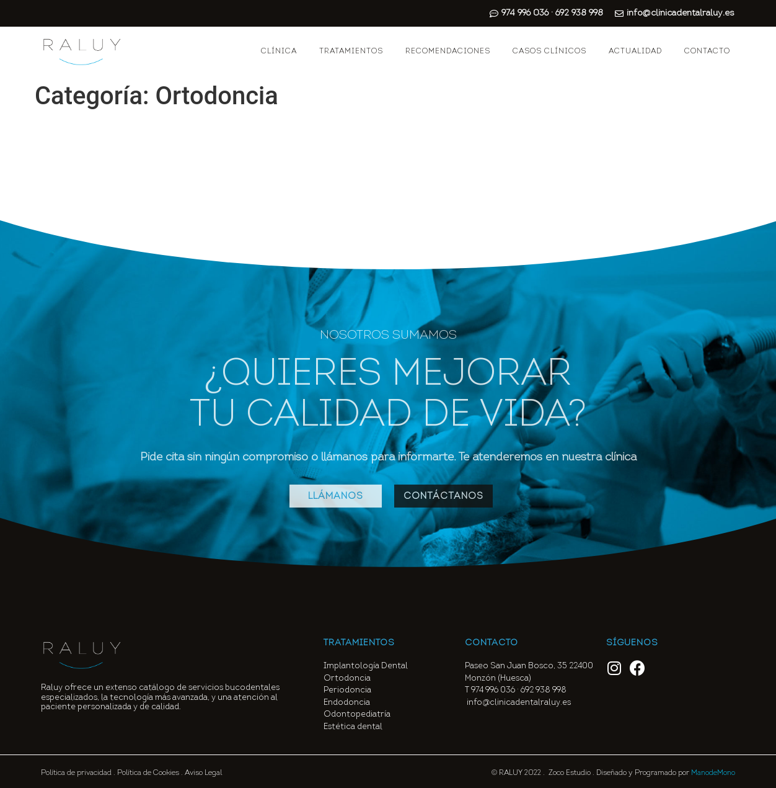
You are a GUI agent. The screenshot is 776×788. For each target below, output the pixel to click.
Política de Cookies (148, 773)
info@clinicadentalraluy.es (519, 703)
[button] (335, 496)
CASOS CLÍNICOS (549, 51)
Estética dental (353, 727)
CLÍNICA (279, 51)
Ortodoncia (347, 678)
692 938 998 (544, 690)
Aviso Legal (203, 773)
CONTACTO (707, 51)
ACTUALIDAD (635, 51)
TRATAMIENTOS (351, 51)
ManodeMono (713, 773)
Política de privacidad (76, 773)
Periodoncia (347, 690)
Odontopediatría (357, 714)
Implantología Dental (366, 666)
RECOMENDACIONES (447, 51)
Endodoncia (347, 703)
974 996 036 (493, 690)
